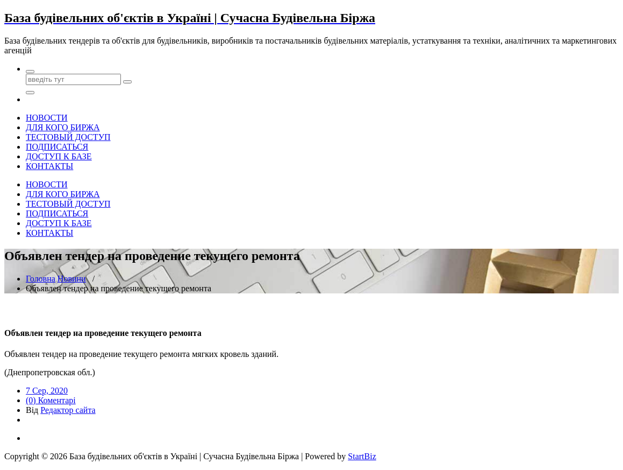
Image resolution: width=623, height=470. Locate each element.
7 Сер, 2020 (47, 390)
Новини (72, 278)
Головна (40, 278)
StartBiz (362, 456)
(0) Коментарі (51, 400)
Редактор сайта (67, 410)
